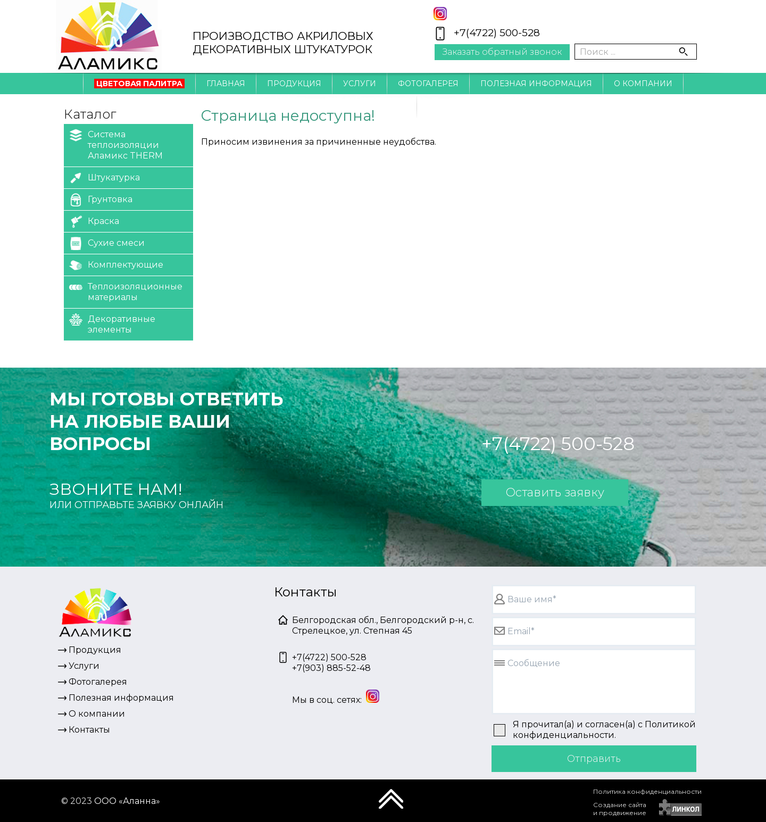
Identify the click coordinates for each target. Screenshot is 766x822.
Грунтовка (100, 199)
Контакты (383, 107)
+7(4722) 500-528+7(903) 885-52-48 (331, 662)
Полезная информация (536, 83)
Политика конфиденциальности (647, 791)
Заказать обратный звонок (502, 52)
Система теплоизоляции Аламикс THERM (116, 144)
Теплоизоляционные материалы (125, 291)
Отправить (594, 759)
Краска (94, 221)
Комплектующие (116, 265)
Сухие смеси (107, 243)
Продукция (294, 83)
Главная (225, 83)
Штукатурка (104, 178)
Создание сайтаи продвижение (619, 809)
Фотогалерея (428, 83)
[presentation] (511, 803)
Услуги (359, 83)
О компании (643, 83)
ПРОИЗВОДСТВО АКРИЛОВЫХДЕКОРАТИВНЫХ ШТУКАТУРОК (283, 42)
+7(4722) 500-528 (497, 33)
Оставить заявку (554, 492)
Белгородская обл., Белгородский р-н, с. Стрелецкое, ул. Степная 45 (383, 625)
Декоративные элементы (112, 324)
